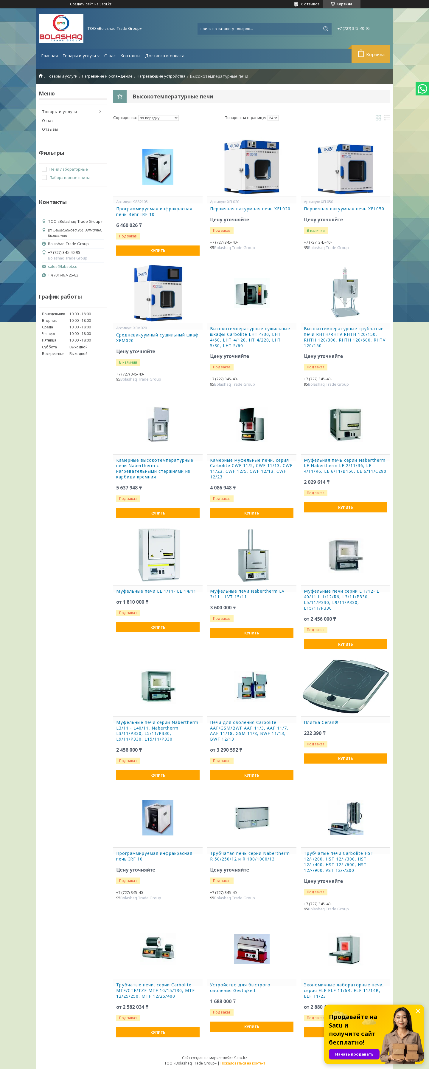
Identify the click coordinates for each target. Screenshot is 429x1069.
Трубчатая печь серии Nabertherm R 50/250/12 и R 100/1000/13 (250, 856)
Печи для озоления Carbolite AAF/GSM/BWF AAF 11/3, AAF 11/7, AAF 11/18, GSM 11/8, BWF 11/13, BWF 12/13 (249, 731)
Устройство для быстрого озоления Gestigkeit (240, 987)
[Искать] (326, 29)
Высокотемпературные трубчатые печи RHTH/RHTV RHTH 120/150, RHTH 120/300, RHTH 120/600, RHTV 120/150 (345, 337)
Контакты (130, 55)
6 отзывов (310, 4)
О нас (110, 55)
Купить (157, 250)
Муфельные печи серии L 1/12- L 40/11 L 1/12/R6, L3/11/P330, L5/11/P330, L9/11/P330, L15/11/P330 (341, 599)
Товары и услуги (79, 55)
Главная (49, 55)
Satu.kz (240, 1057)
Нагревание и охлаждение (107, 76)
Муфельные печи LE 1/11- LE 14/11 (156, 591)
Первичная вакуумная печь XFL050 (344, 208)
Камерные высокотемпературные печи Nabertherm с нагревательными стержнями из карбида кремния (154, 469)
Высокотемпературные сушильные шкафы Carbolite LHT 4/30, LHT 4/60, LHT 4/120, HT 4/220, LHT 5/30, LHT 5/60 (250, 337)
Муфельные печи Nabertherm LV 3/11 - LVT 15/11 (247, 594)
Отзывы (50, 129)
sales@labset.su (62, 266)
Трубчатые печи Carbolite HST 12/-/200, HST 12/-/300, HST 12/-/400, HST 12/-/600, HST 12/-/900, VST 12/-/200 (339, 862)
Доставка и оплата (164, 55)
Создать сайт (81, 4)
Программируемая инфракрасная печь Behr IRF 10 (154, 211)
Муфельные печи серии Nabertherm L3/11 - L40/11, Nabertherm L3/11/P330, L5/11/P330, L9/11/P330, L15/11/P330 (157, 731)
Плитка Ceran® (321, 722)
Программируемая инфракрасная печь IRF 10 (154, 856)
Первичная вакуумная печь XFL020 (250, 208)
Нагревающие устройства (161, 76)
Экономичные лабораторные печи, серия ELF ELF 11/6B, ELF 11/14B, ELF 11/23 (344, 990)
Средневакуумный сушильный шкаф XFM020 (157, 337)
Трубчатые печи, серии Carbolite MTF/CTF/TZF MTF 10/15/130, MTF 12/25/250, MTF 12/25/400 (155, 990)
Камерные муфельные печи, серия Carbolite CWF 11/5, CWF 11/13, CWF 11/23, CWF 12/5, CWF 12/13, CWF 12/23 (251, 469)
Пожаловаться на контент (242, 1063)
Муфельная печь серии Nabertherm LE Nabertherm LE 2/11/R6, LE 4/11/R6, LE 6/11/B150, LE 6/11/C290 (345, 466)
